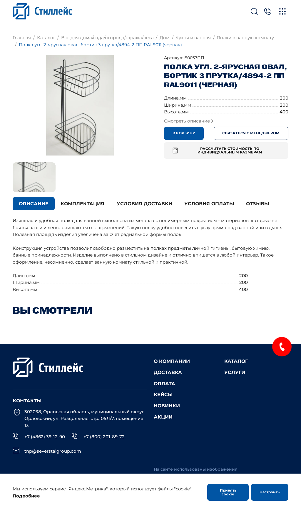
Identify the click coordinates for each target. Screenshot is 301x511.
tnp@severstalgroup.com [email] (52, 451)
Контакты (27, 400)
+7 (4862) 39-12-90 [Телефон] (44, 436)
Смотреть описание (188, 121)
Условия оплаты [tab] (209, 203)
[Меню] (282, 11)
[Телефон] (267, 11)
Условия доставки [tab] (144, 203)
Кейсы (163, 394)
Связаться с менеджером (251, 133)
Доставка (168, 372)
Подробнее (26, 496)
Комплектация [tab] (82, 203)
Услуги (234, 372)
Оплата (164, 383)
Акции (163, 417)
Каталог (236, 361)
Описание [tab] (34, 203)
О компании (172, 361)
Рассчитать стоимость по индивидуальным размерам (217, 150)
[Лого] (42, 11)
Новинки (167, 406)
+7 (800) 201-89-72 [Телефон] (104, 436)
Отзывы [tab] (257, 203)
